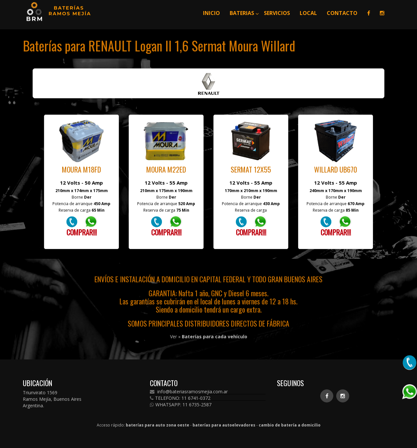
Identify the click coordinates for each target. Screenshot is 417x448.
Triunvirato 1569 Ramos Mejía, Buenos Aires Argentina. (52, 399)
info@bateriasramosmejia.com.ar (189, 391)
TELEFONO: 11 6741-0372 (180, 398)
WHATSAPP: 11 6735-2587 (180, 404)
